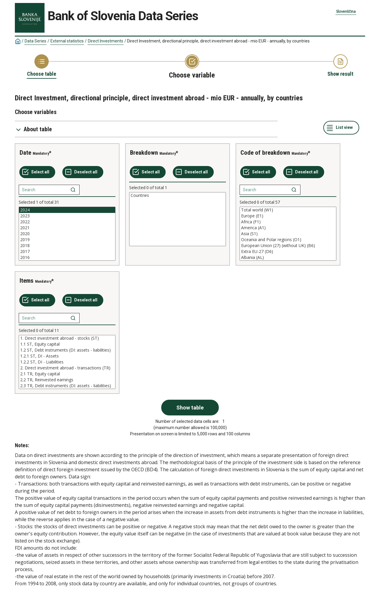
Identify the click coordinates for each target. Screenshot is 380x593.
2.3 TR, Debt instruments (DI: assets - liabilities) (67, 386)
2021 (67, 228)
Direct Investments (105, 41)
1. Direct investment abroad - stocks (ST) (67, 338)
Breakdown (144, 152)
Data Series (35, 41)
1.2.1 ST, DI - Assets (67, 356)
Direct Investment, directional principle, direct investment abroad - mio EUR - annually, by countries (218, 41)
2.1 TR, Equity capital (67, 374)
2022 (67, 222)
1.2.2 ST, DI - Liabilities (67, 362)
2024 (67, 210)
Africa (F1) (288, 222)
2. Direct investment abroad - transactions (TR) (67, 368)
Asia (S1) (288, 234)
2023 (67, 216)
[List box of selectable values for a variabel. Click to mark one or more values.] (67, 234)
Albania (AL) (288, 257)
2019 (67, 240)
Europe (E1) (288, 216)
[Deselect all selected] (83, 172)
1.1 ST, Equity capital (67, 344)
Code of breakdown (265, 152)
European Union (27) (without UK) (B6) (288, 246)
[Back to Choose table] (41, 66)
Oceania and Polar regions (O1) (288, 240)
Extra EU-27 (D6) (288, 251)
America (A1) (288, 228)
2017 (67, 251)
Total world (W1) (288, 210)
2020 (67, 234)
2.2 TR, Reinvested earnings (67, 380)
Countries (177, 195)
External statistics (67, 41)
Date (25, 152)
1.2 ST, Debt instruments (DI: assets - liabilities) (67, 350)
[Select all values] (37, 172)
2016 (67, 257)
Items (27, 280)
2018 (67, 246)
